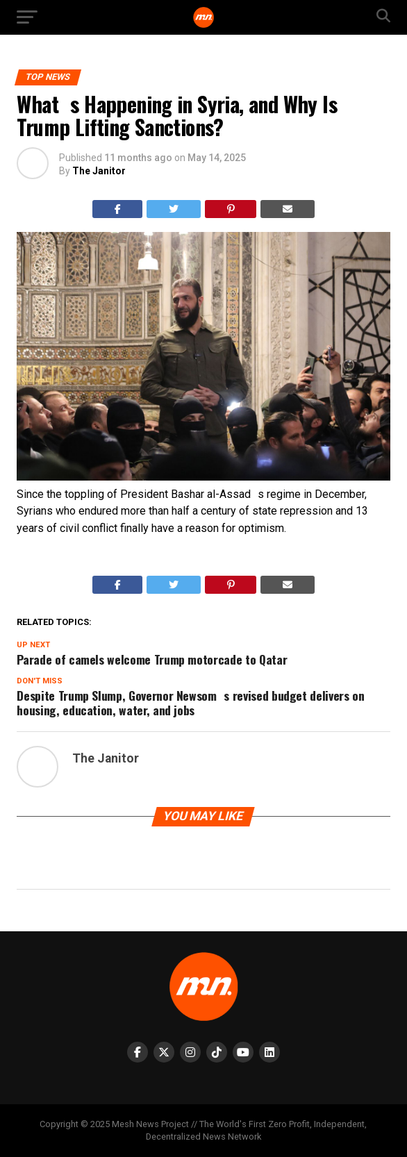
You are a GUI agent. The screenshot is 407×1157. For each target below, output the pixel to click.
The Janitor (99, 170)
